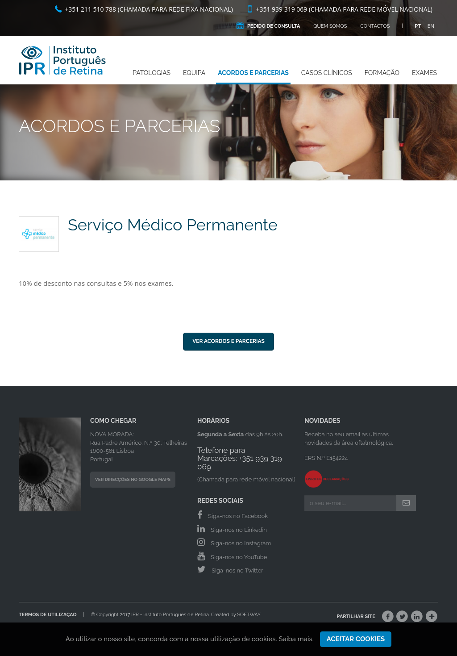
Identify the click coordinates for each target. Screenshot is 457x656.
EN (431, 26)
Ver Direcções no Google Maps (132, 479)
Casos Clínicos (326, 72)
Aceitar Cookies (356, 644)
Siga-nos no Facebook (232, 514)
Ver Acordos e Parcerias (228, 341)
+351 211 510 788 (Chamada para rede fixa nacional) (144, 9)
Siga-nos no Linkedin (232, 528)
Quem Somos (330, 26)
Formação (382, 72)
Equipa (194, 72)
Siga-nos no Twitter (230, 569)
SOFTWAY (248, 615)
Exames (424, 72)
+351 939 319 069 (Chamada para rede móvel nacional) (339, 9)
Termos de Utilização (48, 615)
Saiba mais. (296, 644)
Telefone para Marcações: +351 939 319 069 (239, 458)
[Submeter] (406, 503)
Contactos (375, 26)
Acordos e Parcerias (253, 72)
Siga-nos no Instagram (234, 542)
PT (418, 26)
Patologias (151, 72)
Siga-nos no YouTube (232, 556)
